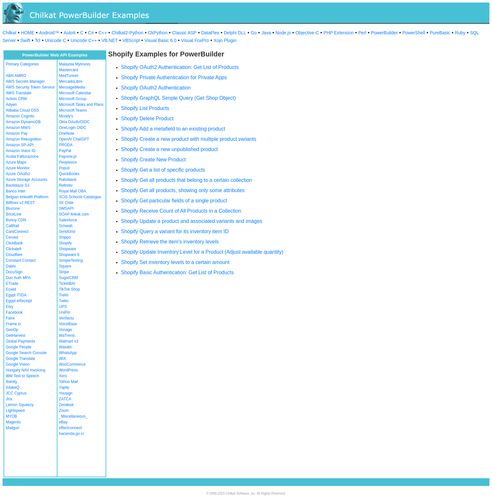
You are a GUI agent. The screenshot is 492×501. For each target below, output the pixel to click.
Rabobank (68, 179)
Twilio (64, 301)
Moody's (66, 116)
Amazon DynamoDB (23, 122)
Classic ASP (184, 32)
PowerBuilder (384, 32)
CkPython (158, 32)
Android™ (49, 32)
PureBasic (440, 32)
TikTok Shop (69, 289)
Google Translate (20, 358)
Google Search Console (26, 353)
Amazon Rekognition (23, 139)
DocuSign (14, 272)
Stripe (64, 272)
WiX (62, 358)
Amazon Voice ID (20, 151)
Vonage (65, 329)
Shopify (65, 243)
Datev (11, 266)
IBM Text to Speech (22, 376)
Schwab (66, 226)
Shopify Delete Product (147, 118)
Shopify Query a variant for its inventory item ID (175, 231)
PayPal (65, 151)
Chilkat (9, 32)
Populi (64, 168)
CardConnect (17, 231)
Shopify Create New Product (153, 159)
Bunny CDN (16, 220)
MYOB (11, 416)
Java (266, 32)
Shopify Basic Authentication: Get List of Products (177, 272)
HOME (27, 32)
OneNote (66, 133)
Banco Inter (15, 191)
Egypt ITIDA (16, 295)
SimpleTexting (71, 260)
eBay (63, 422)
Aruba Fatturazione (22, 156)
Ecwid (11, 289)
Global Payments (20, 341)
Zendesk (66, 405)
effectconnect (70, 428)
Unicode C (55, 40)
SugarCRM (68, 278)
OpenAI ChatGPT (74, 139)
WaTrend (66, 335)
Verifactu (66, 318)
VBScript (131, 40)
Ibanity (11, 381)
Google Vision (18, 364)
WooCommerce (72, 364)
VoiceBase (68, 324)
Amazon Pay (17, 133)
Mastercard (68, 70)
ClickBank (14, 243)
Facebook (14, 312)
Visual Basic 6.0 (160, 40)
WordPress (68, 370)
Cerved (12, 237)
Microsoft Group (72, 99)
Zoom (64, 410)
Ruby (460, 32)
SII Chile (66, 202)
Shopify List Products (145, 108)
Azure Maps (16, 162)
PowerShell (413, 32)
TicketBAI (67, 283)
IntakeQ (12, 387)
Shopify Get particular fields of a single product (174, 200)
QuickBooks (69, 174)
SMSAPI (66, 208)
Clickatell (13, 249)
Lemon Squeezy (20, 405)
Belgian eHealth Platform (27, 197)
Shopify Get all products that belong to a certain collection (186, 180)
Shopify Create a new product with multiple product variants (188, 139)
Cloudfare (14, 254)
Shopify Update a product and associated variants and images (191, 221)
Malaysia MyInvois (75, 64)
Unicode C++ (84, 40)
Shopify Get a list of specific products (163, 170)
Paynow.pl (68, 156)
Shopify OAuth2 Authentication (156, 87)
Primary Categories (22, 64)
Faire (10, 318)
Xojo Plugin (225, 40)
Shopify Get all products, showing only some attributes (183, 190)
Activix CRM (16, 99)
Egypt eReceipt (19, 301)
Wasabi (65, 347)
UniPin (64, 312)
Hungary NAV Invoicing (25, 370)
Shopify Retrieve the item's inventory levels (170, 241)
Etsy (9, 306)
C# (91, 32)
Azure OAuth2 (18, 174)
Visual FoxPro (195, 40)
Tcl (37, 40)
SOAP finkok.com (74, 214)
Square (65, 266)
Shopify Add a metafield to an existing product (173, 129)
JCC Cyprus (16, 393)
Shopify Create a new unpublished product (169, 149)
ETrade (12, 283)
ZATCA (65, 399)
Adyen (11, 104)
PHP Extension (339, 32)
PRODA (66, 145)
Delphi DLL (235, 32)
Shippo (65, 237)
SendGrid (67, 231)
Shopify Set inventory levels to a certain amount (175, 262)
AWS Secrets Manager (25, 81)
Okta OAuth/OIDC (74, 122)
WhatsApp (68, 353)
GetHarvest (15, 335)
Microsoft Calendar (75, 93)
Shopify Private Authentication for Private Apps (174, 77)
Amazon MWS (18, 127)
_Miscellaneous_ (73, 416)
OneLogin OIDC (72, 127)
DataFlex (210, 32)
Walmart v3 (68, 341)
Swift (25, 40)
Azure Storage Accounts (26, 179)
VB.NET (109, 40)
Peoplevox (68, 162)
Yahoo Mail (68, 381)
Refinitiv (66, 185)
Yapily (64, 387)
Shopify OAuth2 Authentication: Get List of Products (179, 67)
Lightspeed (15, 410)
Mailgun (12, 428)
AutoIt (70, 32)
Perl (362, 32)
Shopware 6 (69, 254)
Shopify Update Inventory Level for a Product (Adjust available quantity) (202, 252)
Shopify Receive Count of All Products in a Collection (181, 211)
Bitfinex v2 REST (20, 202)
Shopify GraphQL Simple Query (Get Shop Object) (178, 98)
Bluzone (13, 208)
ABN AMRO (16, 75)
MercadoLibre (70, 81)
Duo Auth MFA (18, 278)
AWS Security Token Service (30, 87)
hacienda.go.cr (71, 433)
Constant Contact (21, 260)
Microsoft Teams (73, 110)
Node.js (283, 32)
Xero (63, 376)
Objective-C (307, 32)
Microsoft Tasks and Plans (81, 104)
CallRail (12, 226)
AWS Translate (18, 93)
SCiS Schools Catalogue (80, 197)
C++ (103, 32)
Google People (18, 347)
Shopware (67, 249)
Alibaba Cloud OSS (22, 110)
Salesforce (68, 220)
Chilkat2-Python (127, 32)
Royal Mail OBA (72, 191)
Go (254, 32)
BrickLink (14, 214)
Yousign (66, 393)
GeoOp (12, 329)
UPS (63, 306)
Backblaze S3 (17, 185)
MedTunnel (68, 75)
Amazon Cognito (20, 116)
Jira (9, 399)
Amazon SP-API (20, 145)
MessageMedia (72, 87)
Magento (13, 422)
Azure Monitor (18, 168)
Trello (64, 295)
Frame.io (13, 324)
